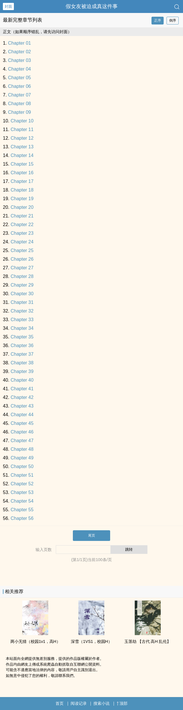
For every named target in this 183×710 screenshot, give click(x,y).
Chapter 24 (22, 241)
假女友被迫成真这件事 (92, 6)
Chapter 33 (22, 319)
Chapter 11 (22, 129)
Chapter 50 (22, 466)
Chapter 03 (19, 60)
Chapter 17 (22, 181)
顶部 (122, 703)
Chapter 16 (22, 172)
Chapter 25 (22, 250)
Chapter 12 (22, 138)
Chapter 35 (22, 336)
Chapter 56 (22, 518)
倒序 (172, 20)
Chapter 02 (19, 51)
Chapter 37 (22, 354)
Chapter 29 (22, 285)
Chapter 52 (22, 483)
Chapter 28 (22, 276)
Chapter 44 (22, 414)
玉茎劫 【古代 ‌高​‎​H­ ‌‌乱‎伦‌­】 (147, 641)
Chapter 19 (22, 198)
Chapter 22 (22, 224)
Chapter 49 (22, 457)
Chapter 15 (22, 164)
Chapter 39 (22, 371)
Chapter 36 (22, 345)
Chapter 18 (22, 190)
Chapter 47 (22, 440)
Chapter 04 (19, 69)
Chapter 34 (22, 328)
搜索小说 (101, 703)
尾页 (91, 535)
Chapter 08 (19, 103)
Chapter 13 (22, 146)
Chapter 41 (22, 388)
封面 (8, 6)
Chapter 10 (22, 120)
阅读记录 (79, 703)
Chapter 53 (22, 492)
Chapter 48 (22, 449)
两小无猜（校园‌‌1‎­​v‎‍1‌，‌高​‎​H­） (35, 641)
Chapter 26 (22, 259)
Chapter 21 (22, 215)
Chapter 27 (22, 267)
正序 (157, 20)
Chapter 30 (22, 293)
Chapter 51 (22, 475)
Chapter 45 (22, 423)
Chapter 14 (22, 155)
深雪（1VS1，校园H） (91, 641)
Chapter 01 (19, 43)
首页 (60, 703)
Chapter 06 (19, 86)
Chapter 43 (22, 406)
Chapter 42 (22, 397)
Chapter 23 (22, 233)
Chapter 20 (22, 207)
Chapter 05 (19, 77)
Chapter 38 (22, 362)
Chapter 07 (19, 94)
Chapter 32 (22, 310)
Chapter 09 (19, 112)
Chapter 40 (22, 380)
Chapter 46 (22, 431)
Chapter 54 (22, 501)
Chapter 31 (22, 302)
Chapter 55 (22, 509)
